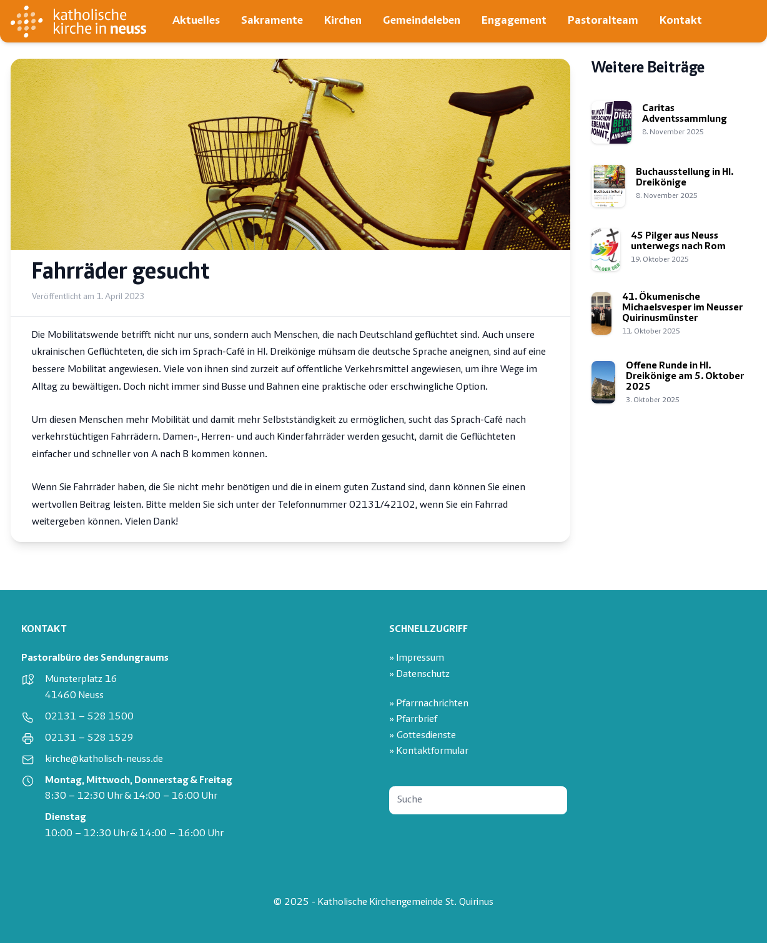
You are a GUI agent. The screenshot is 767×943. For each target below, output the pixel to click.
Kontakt (681, 21)
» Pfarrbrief (413, 719)
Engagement (514, 21)
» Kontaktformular (428, 751)
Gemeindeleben (421, 21)
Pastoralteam (603, 21)
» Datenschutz (419, 674)
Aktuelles (196, 21)
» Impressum (416, 658)
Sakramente (272, 21)
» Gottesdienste (422, 736)
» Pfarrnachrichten (428, 704)
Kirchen (343, 21)
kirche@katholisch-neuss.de (104, 759)
